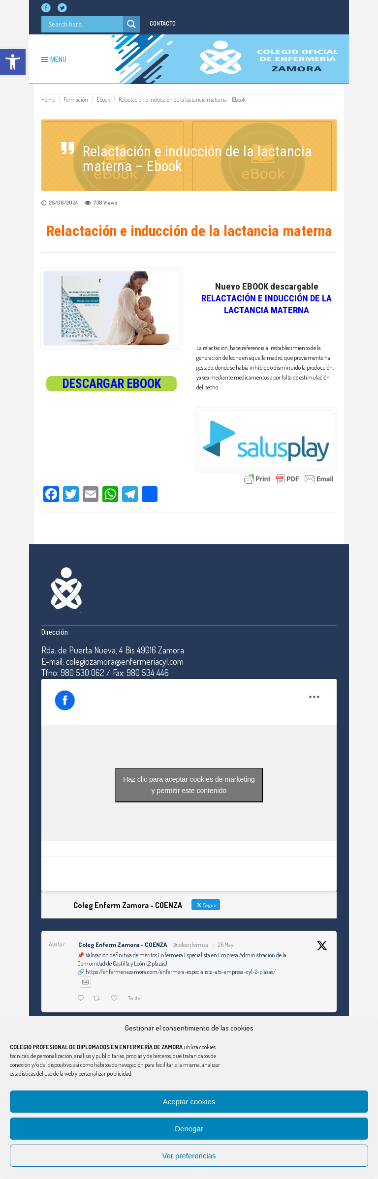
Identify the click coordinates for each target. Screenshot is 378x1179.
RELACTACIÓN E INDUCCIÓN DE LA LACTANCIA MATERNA (266, 304)
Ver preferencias (189, 1155)
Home (48, 99)
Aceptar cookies (189, 1101)
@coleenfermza (190, 944)
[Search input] (85, 24)
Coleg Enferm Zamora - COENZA (122, 944)
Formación (75, 99)
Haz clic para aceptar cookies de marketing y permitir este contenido (189, 785)
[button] (13, 62)
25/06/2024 (63, 202)
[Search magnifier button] (131, 24)
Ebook (103, 99)
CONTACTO (163, 23)
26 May (225, 944)
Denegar (189, 1128)
